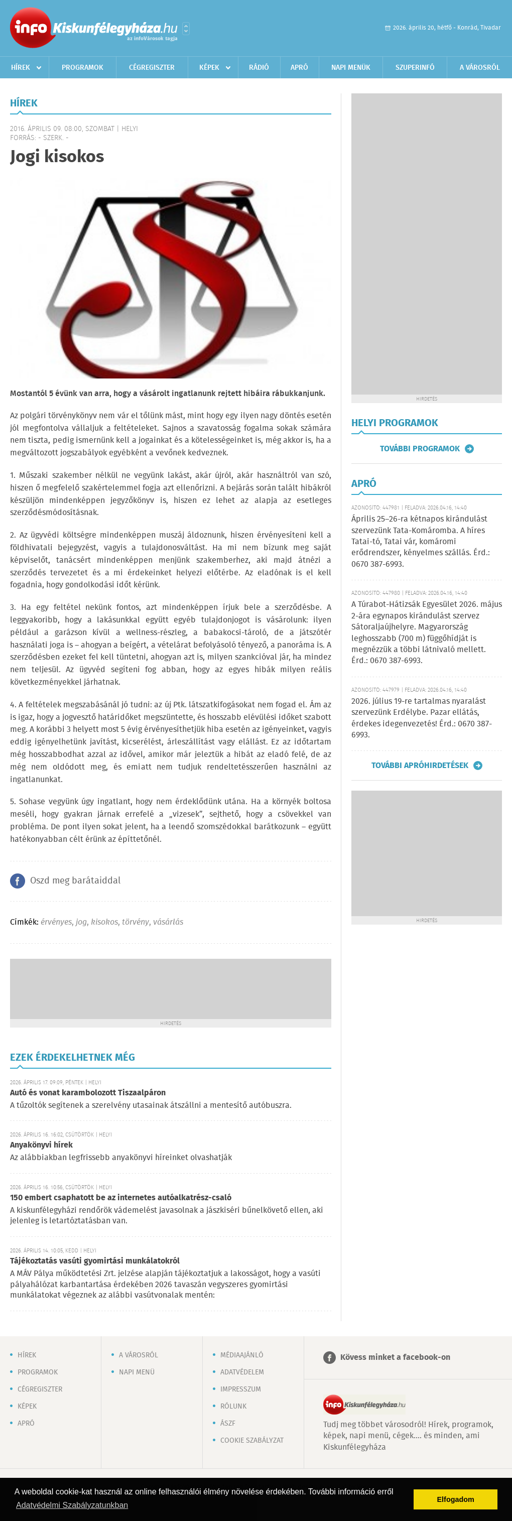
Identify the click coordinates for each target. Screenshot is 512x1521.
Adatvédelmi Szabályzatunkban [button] (72, 1505)
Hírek (20, 67)
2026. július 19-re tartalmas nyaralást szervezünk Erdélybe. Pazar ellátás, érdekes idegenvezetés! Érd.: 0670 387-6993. (421, 718)
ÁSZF (227, 1423)
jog (81, 922)
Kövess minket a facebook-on (395, 1357)
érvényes (56, 922)
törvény (135, 922)
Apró (299, 67)
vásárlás (168, 922)
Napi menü (137, 1372)
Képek (209, 67)
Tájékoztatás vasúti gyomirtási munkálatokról (95, 1261)
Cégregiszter (152, 67)
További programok (420, 448)
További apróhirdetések (419, 765)
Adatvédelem (242, 1372)
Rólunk (233, 1406)
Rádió (259, 67)
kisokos (104, 922)
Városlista (186, 28)
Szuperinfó (415, 67)
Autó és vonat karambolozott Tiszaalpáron (88, 1093)
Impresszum (240, 1389)
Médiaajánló (242, 1355)
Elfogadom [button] (455, 1499)
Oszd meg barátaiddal (75, 881)
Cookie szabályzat (252, 1440)
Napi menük (350, 67)
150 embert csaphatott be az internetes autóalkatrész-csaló (120, 1198)
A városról (480, 67)
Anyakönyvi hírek (41, 1145)
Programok (82, 67)
